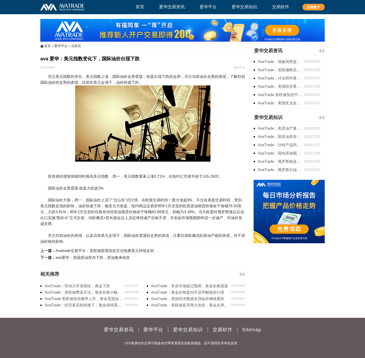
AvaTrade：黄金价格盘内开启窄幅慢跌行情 (187, 292)
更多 (242, 274)
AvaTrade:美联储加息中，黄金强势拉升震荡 (281, 95)
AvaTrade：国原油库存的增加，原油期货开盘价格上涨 (281, 137)
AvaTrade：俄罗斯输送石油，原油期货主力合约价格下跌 (281, 161)
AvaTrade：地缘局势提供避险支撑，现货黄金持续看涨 (281, 62)
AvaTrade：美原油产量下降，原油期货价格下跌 (281, 128)
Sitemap (251, 329)
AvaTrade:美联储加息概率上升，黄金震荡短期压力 (84, 299)
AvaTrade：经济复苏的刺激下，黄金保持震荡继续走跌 (83, 305)
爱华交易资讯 (268, 50)
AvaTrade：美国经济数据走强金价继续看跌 (187, 299)
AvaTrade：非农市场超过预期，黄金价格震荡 (189, 286)
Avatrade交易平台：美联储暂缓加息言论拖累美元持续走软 (104, 251)
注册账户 (313, 7)
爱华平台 (61, 46)
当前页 (76, 46)
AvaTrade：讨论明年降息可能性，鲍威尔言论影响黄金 (281, 78)
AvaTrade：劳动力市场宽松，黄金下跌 (77, 286)
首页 (47, 46)
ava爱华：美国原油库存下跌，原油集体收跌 (92, 258)
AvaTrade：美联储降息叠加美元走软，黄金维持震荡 (281, 70)
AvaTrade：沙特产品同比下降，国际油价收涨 (281, 145)
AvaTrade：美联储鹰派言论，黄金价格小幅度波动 (83, 293)
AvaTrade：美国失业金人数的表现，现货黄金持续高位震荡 (281, 103)
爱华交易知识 (268, 117)
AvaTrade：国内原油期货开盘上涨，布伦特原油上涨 (281, 153)
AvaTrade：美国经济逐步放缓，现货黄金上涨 (281, 86)
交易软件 (223, 329)
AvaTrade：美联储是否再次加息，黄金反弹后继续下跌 (189, 305)
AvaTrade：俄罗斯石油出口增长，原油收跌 (281, 170)
